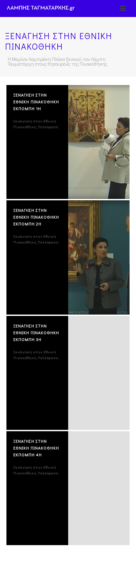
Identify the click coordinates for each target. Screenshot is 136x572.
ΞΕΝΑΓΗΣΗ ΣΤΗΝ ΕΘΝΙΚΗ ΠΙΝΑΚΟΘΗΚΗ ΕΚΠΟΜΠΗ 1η (36, 101)
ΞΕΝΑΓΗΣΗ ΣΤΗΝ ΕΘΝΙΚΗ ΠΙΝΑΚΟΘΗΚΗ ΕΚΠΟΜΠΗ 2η (36, 216)
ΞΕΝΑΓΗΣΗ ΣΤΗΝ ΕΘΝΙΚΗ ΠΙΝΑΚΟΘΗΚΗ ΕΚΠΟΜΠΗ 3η (36, 332)
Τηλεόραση (48, 126)
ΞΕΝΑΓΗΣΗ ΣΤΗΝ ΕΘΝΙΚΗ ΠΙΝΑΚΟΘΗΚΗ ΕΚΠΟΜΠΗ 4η (36, 447)
